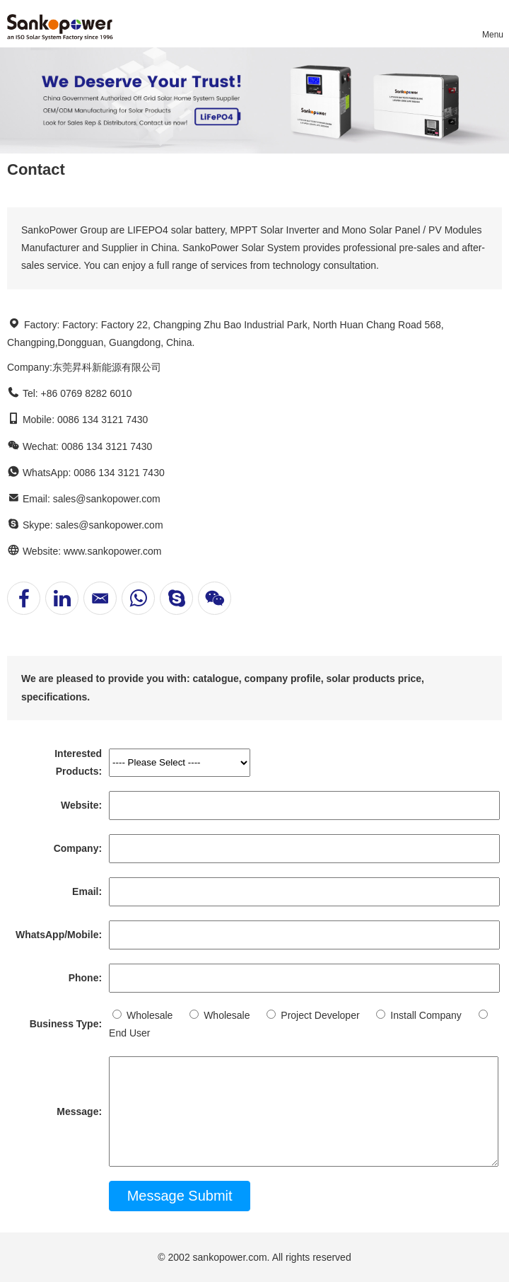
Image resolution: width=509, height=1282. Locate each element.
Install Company (418, 1015)
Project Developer (313, 1015)
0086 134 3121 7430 (119, 472)
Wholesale (142, 1015)
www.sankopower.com (113, 551)
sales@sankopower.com (106, 498)
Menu (492, 35)
